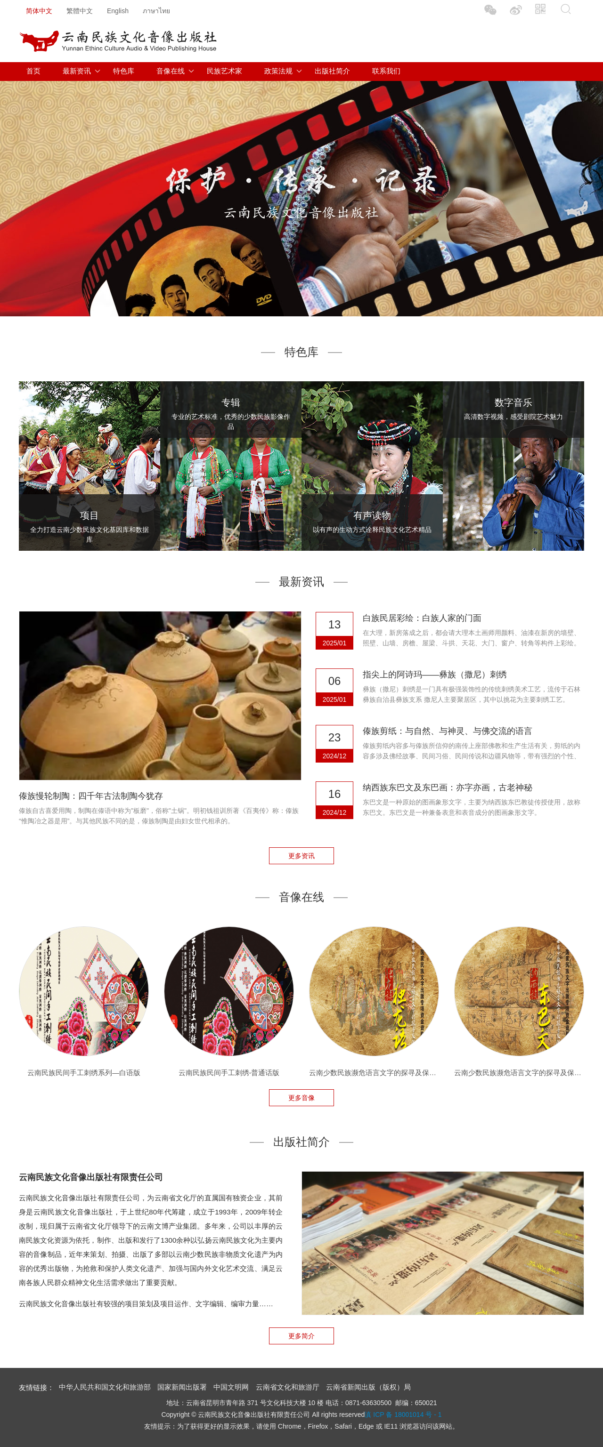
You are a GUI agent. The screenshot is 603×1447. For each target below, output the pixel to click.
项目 (89, 515)
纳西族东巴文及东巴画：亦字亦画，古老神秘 (447, 787)
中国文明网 (231, 1387)
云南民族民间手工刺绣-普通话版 (229, 1073)
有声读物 (372, 515)
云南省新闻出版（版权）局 (368, 1387)
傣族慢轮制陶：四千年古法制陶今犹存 (91, 796)
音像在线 (170, 71)
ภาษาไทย (156, 11)
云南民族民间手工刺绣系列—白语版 (83, 1073)
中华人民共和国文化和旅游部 (105, 1387)
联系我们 (386, 71)
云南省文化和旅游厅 (287, 1387)
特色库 (123, 71)
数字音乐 (513, 402)
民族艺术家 (224, 71)
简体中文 (39, 11)
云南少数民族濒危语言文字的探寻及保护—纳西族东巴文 (519, 1073)
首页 (33, 71)
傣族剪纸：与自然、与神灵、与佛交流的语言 (447, 731)
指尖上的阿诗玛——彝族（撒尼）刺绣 (435, 674)
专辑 (230, 402)
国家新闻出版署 (182, 1387)
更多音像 (301, 1097)
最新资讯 (77, 71)
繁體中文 (79, 11)
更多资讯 (301, 856)
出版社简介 (332, 71)
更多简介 (301, 1336)
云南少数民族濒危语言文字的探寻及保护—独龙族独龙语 (374, 1073)
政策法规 (278, 71)
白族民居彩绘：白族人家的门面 (422, 618)
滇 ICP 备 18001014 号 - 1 (403, 1414)
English (118, 11)
